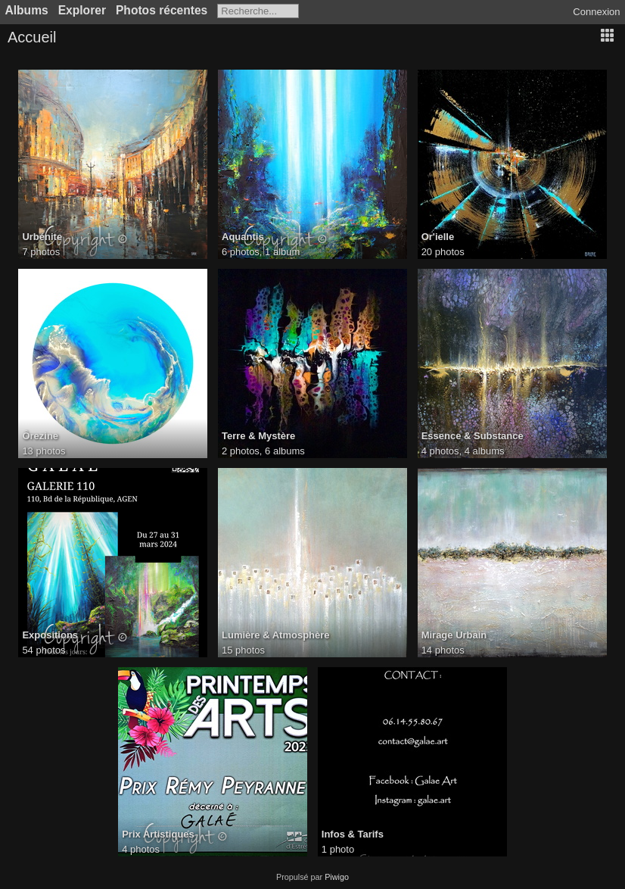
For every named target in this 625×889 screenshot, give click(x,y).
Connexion (596, 11)
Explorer (82, 10)
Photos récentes (161, 10)
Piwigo (337, 876)
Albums (26, 10)
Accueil (32, 37)
